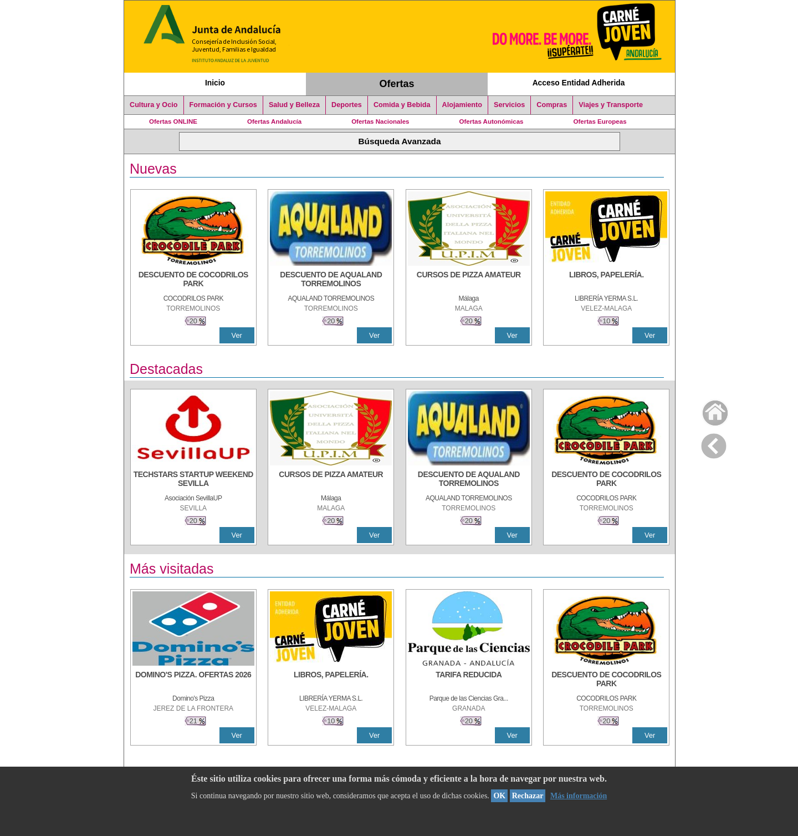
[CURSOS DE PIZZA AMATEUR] (469, 280)
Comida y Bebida (402, 105)
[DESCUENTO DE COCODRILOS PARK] (193, 280)
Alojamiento (462, 105)
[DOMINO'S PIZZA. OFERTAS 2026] (193, 680)
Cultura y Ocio (154, 105)
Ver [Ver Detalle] (237, 335)
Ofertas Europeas (600, 121)
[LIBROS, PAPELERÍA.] (606, 280)
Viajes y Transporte (611, 105)
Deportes (346, 105)
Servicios (509, 105)
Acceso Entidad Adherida (579, 82)
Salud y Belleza (294, 105)
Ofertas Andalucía (274, 121)
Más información (578, 796)
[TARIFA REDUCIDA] (469, 680)
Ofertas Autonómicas (491, 121)
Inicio (215, 82)
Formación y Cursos (223, 105)
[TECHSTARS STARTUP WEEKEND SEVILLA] (193, 480)
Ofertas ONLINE (173, 121)
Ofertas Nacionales (380, 121)
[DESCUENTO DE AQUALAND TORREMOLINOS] (331, 280)
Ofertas (397, 83)
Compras (551, 105)
